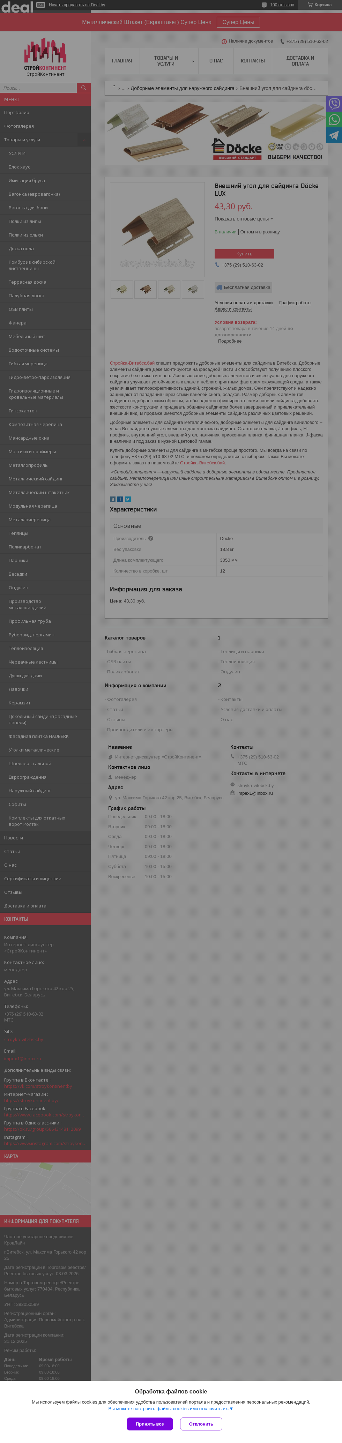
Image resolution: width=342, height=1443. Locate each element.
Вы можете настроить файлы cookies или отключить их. (168, 1408)
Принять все (150, 1424)
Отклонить (201, 1424)
